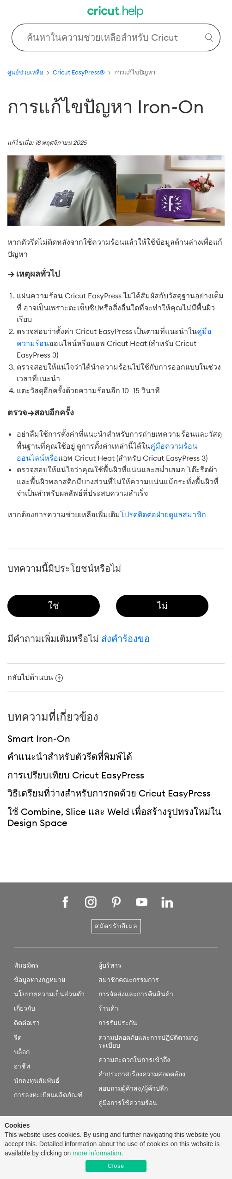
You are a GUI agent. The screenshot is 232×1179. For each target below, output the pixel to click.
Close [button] (116, 1166)
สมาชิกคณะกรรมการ (128, 979)
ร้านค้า (108, 1008)
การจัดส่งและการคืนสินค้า (135, 994)
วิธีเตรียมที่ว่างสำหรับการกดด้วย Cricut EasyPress (109, 793)
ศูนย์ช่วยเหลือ (25, 72)
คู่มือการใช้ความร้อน (127, 1103)
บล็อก (22, 1052)
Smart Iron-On (38, 738)
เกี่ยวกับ (24, 1008)
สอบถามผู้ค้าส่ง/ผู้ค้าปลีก (133, 1088)
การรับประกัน (117, 1023)
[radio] (53, 606)
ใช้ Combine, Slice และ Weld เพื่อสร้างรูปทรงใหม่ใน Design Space (114, 817)
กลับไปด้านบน (35, 677)
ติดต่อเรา (27, 1023)
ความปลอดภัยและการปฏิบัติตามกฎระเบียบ (148, 1041)
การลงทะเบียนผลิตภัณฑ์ (48, 1095)
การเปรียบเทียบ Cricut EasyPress (75, 775)
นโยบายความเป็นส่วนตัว (49, 994)
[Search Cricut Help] (116, 37)
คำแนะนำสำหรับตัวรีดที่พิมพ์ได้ (69, 756)
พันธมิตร (26, 965)
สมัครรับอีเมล (116, 926)
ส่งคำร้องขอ (125, 638)
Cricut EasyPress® (79, 72)
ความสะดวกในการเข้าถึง (134, 1060)
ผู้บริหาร (110, 965)
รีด (18, 1037)
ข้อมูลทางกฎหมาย (39, 979)
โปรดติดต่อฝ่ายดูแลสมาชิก (163, 514)
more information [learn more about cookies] (97, 1153)
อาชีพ (22, 1066)
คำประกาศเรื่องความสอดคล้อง (141, 1074)
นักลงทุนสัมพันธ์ (37, 1080)
